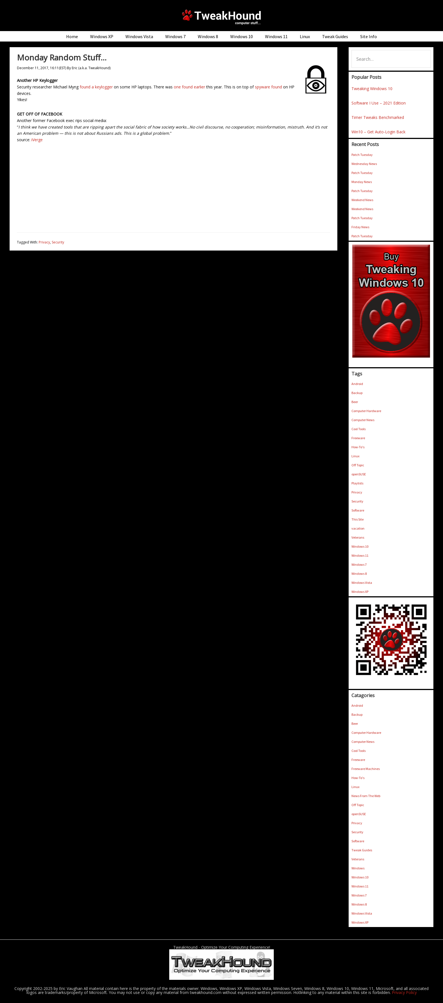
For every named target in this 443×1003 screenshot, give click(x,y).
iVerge (37, 139)
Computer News (362, 420)
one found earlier (189, 87)
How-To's (357, 447)
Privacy (44, 242)
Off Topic (357, 465)
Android (357, 384)
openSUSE (358, 474)
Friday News (360, 227)
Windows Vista (361, 582)
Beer (354, 402)
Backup (356, 393)
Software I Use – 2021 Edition (378, 103)
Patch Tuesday (362, 155)
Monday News (361, 182)
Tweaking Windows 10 (371, 88)
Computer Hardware (366, 411)
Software (357, 510)
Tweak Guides (361, 850)
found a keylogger (96, 87)
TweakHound (221, 17)
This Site (357, 519)
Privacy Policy (404, 992)
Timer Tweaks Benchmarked (377, 117)
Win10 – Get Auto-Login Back (378, 131)
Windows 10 (359, 546)
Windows (357, 868)
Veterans (357, 537)
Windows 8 (359, 573)
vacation (357, 528)
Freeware (358, 438)
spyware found (268, 87)
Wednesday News (364, 164)
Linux (355, 456)
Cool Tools (358, 429)
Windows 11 (359, 555)
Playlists (357, 483)
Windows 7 (359, 564)
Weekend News (362, 200)
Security (58, 242)
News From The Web (365, 796)
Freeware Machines (365, 769)
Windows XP (359, 591)
